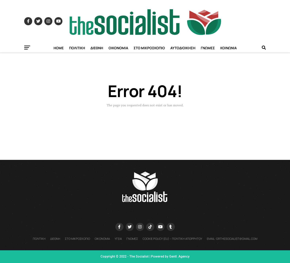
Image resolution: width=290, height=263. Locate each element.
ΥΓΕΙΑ (118, 239)
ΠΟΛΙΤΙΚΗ (77, 48)
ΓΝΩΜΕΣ (208, 48)
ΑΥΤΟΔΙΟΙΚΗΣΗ (182, 48)
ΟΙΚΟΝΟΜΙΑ (118, 48)
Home (59, 48)
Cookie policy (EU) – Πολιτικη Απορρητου (172, 239)
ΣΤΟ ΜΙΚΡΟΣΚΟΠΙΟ (149, 48)
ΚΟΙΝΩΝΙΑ (228, 48)
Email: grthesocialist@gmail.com (232, 239)
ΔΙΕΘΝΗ (96, 48)
